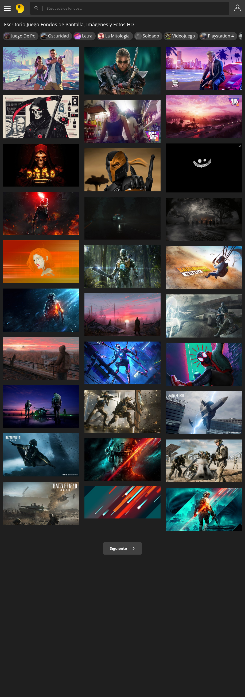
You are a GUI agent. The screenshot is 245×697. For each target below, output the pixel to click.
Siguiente (122, 548)
